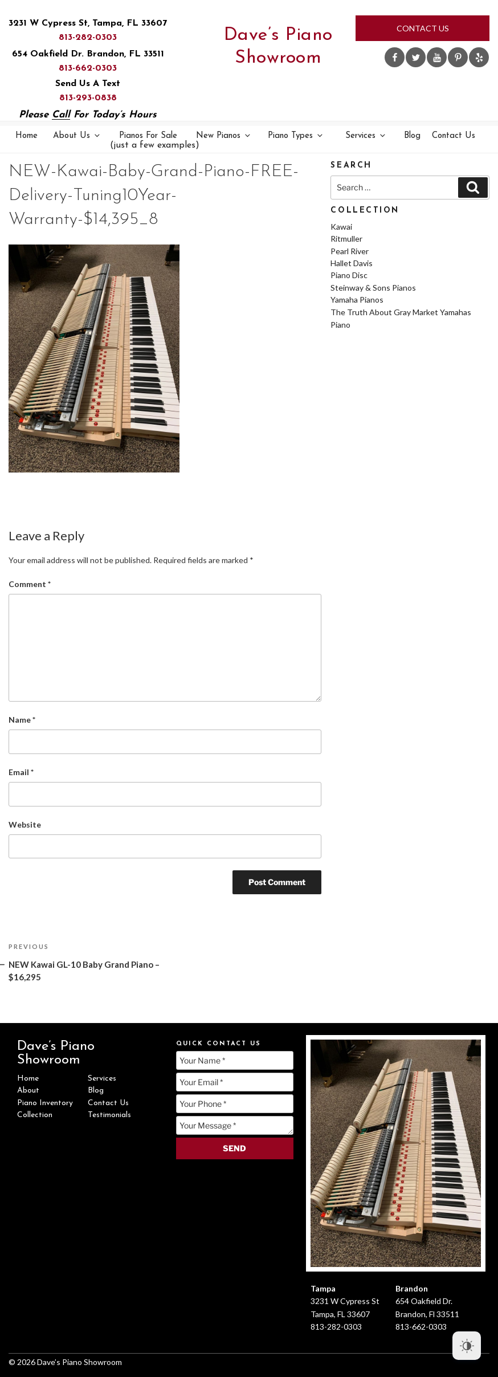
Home (26, 136)
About (28, 1090)
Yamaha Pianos (356, 299)
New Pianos (224, 135)
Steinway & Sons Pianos (373, 287)
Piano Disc (349, 275)
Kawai (341, 226)
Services (366, 135)
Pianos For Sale (149, 141)
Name (22, 719)
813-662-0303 (88, 68)
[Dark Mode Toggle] (466, 1345)
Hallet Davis (351, 263)
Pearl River (349, 251)
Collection (34, 1115)
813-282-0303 (88, 37)
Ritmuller (346, 238)
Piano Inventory (45, 1103)
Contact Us (423, 28)
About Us (77, 135)
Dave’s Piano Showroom (278, 46)
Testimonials (109, 1115)
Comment (30, 584)
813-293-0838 (88, 98)
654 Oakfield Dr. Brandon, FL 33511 (88, 54)
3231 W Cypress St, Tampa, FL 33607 (88, 23)
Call (61, 115)
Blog (412, 136)
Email (21, 772)
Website (25, 824)
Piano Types (296, 135)
